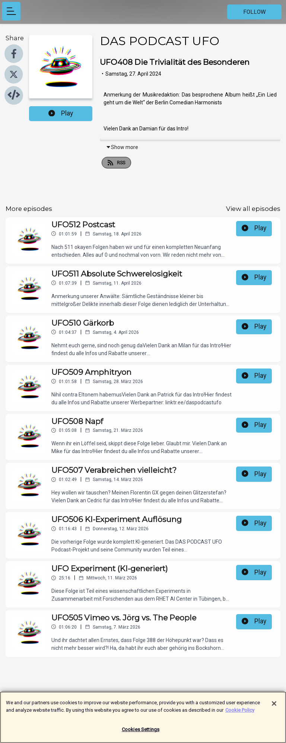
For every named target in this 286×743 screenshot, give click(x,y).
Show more (122, 147)
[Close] (274, 707)
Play (60, 113)
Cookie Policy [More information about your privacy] (239, 714)
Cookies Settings (140, 733)
